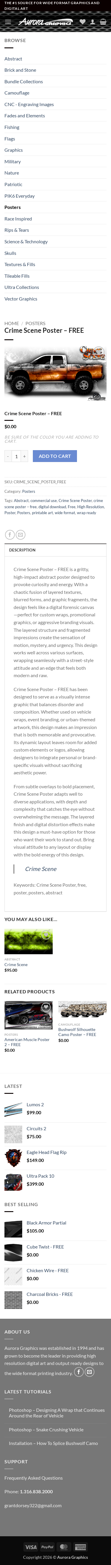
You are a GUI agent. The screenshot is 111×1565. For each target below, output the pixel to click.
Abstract (13, 58)
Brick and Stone (20, 70)
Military (12, 161)
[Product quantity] (16, 456)
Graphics (13, 150)
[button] (8, 22)
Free (71, 506)
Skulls (10, 253)
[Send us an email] (89, 1372)
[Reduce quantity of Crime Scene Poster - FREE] (8, 456)
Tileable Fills (17, 276)
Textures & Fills (19, 264)
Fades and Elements (24, 115)
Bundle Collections (23, 81)
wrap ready (86, 512)
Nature (11, 172)
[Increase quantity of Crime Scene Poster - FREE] (24, 456)
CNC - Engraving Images (29, 104)
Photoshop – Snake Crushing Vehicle (46, 1429)
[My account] (93, 21)
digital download (52, 506)
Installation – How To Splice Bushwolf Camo (53, 1443)
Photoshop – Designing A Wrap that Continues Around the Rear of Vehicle (57, 1412)
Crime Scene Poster (75, 500)
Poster (9, 512)
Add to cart (55, 456)
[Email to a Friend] (20, 535)
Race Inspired (18, 218)
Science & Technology (26, 241)
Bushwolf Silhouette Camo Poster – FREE (77, 1032)
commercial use (43, 500)
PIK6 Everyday (19, 196)
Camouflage (16, 92)
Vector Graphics (20, 298)
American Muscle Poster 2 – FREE (27, 1042)
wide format (65, 512)
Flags (9, 138)
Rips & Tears (16, 230)
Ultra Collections (21, 287)
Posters (12, 207)
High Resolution (90, 506)
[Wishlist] (83, 21)
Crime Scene (40, 868)
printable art (42, 512)
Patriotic (13, 184)
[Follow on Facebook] (79, 1372)
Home (11, 323)
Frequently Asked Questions (33, 1478)
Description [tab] (22, 550)
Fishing (11, 127)
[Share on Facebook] (10, 535)
